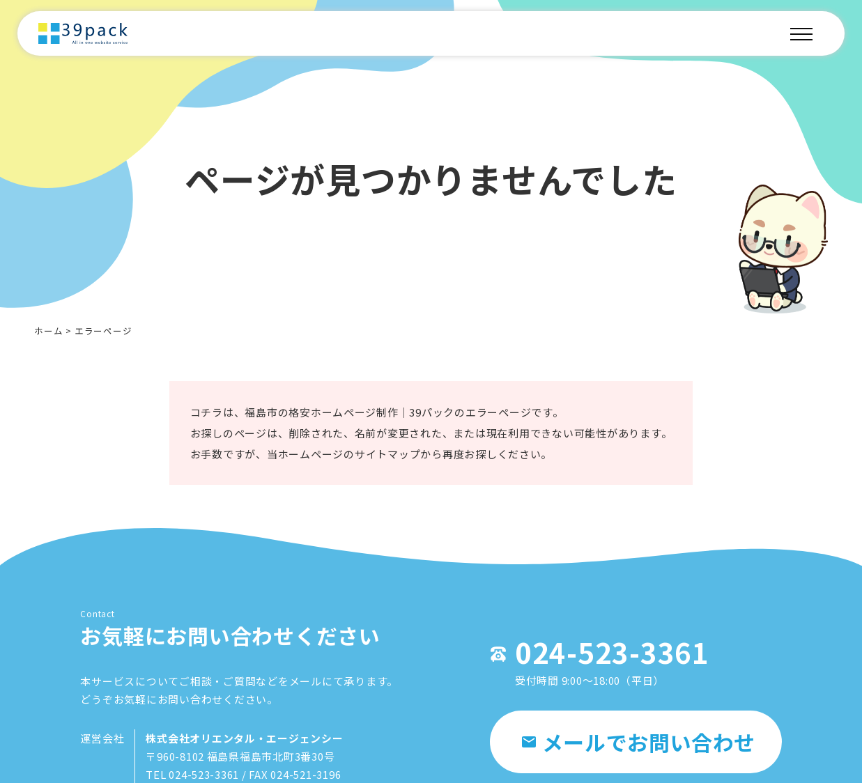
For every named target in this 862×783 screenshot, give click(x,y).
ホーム (48, 330)
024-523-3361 (605, 653)
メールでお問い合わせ (638, 743)
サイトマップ (388, 457)
